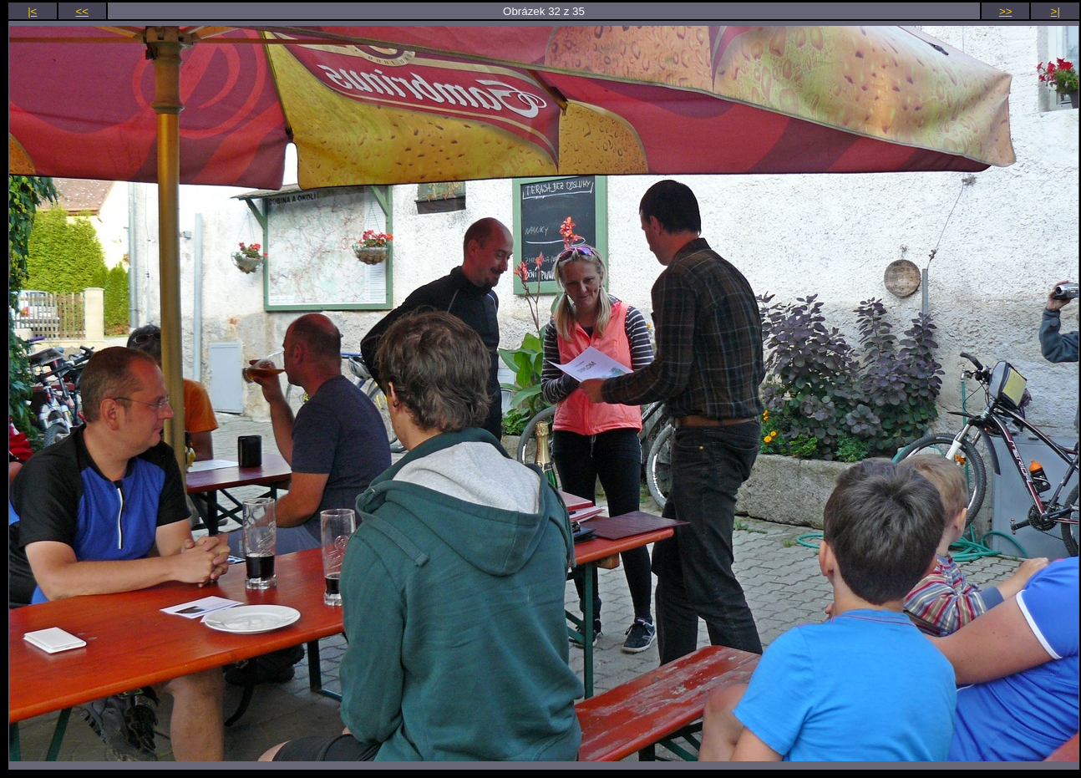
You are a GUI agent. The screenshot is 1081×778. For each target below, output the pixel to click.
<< (82, 11)
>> (1005, 11)
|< (32, 11)
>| (1055, 11)
